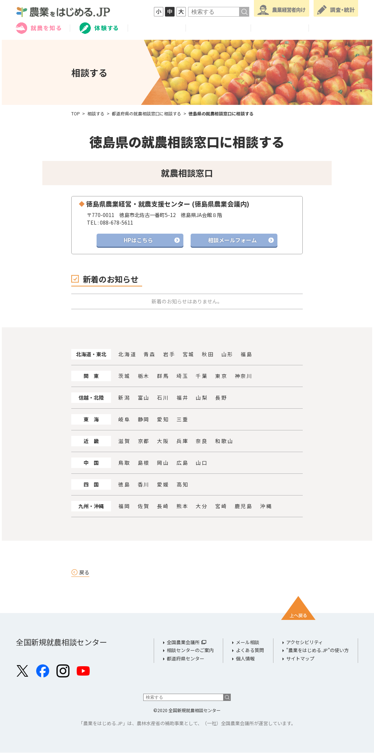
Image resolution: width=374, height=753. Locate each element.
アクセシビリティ (304, 642)
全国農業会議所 (183, 642)
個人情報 (245, 659)
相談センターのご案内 (190, 650)
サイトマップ (300, 659)
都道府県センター (185, 659)
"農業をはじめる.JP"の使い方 (317, 650)
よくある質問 (250, 650)
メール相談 (247, 642)
